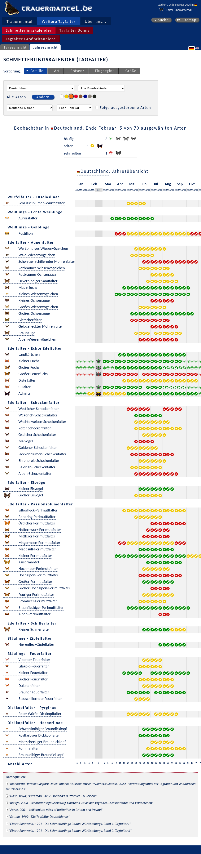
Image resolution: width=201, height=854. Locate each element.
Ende (85, 190)
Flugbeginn (105, 70)
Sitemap (189, 20)
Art (57, 70)
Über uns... (95, 21)
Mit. (81, 190)
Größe (130, 70)
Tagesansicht (15, 47)
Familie (36, 70)
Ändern (42, 97)
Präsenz (77, 70)
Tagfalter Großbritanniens (31, 38)
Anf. (77, 190)
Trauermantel (19, 21)
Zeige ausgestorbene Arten (125, 107)
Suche (163, 20)
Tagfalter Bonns (74, 30)
